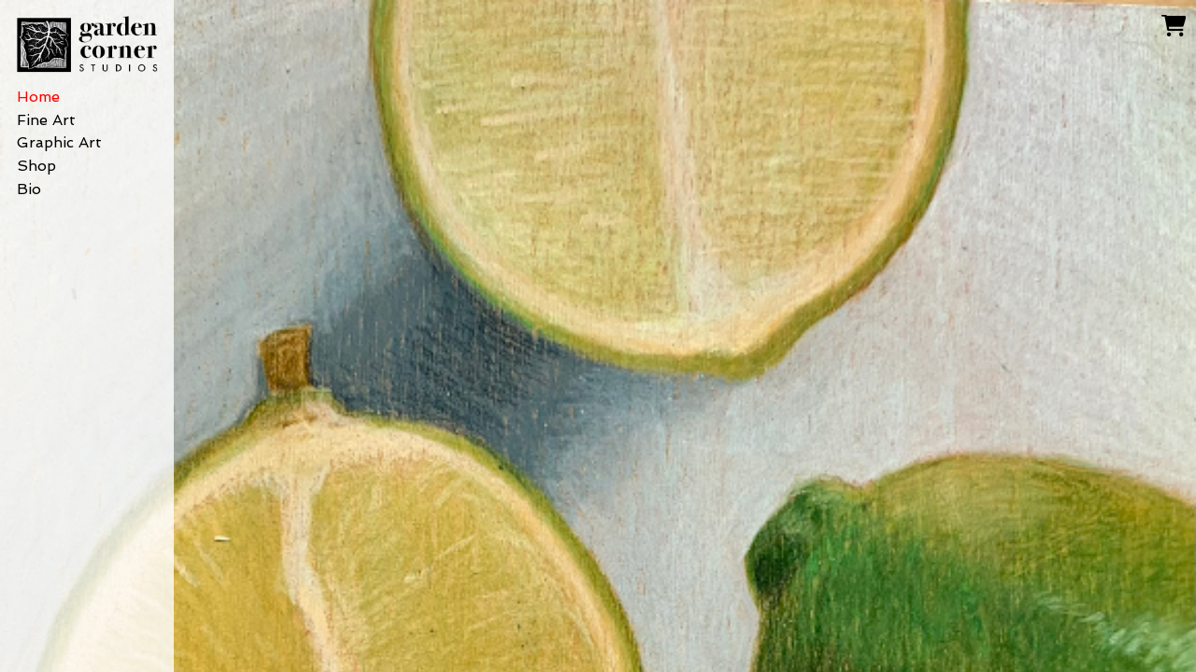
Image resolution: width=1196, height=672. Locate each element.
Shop (36, 166)
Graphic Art (59, 142)
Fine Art (46, 120)
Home (38, 96)
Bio (29, 189)
